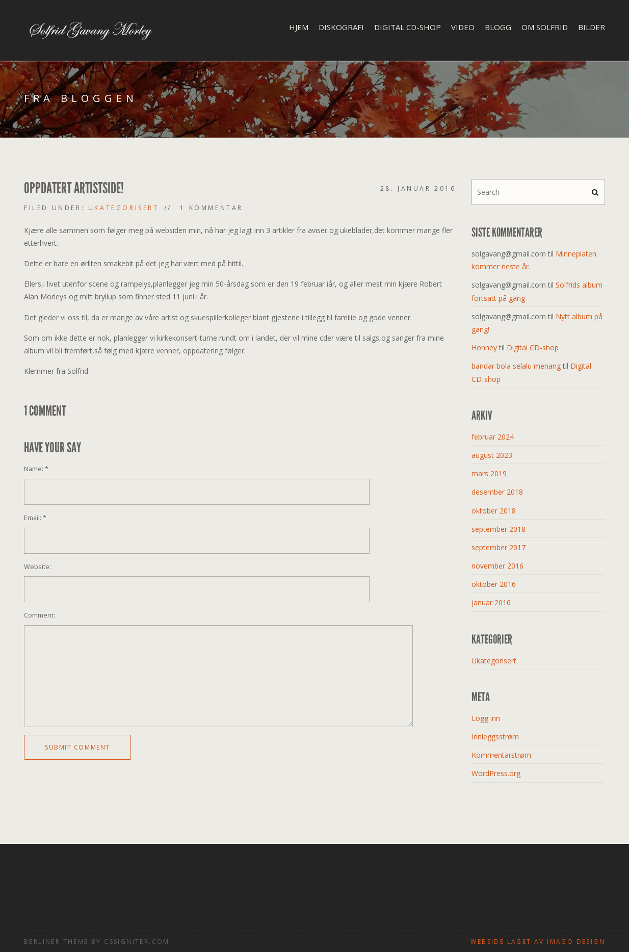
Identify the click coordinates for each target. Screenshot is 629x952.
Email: (35, 517)
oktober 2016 (493, 584)
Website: (37, 566)
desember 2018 (497, 492)
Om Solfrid (544, 27)
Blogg (498, 27)
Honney (484, 347)
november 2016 (497, 566)
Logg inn (485, 718)
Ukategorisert (123, 207)
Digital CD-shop (407, 27)
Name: (36, 469)
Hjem (298, 27)
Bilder (591, 27)
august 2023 (491, 455)
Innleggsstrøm (495, 736)
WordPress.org (495, 773)
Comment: (39, 615)
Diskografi (341, 27)
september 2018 (498, 529)
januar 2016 (491, 602)
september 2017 (498, 547)
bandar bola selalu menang (516, 366)
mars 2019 (489, 473)
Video (463, 27)
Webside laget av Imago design (537, 941)
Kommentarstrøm (501, 755)
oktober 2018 (493, 511)
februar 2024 (492, 437)
